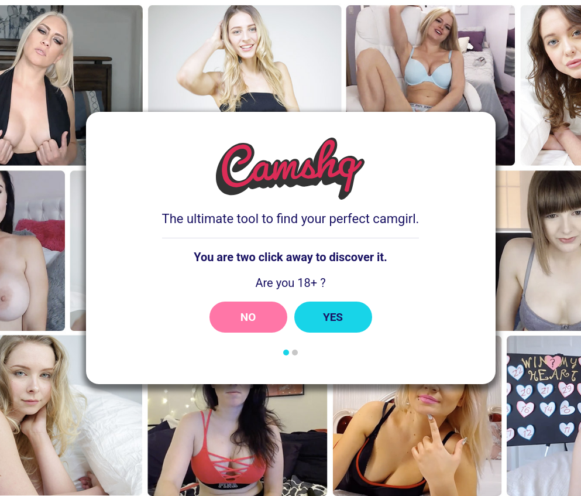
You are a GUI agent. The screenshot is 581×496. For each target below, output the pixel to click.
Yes (333, 317)
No (248, 317)
